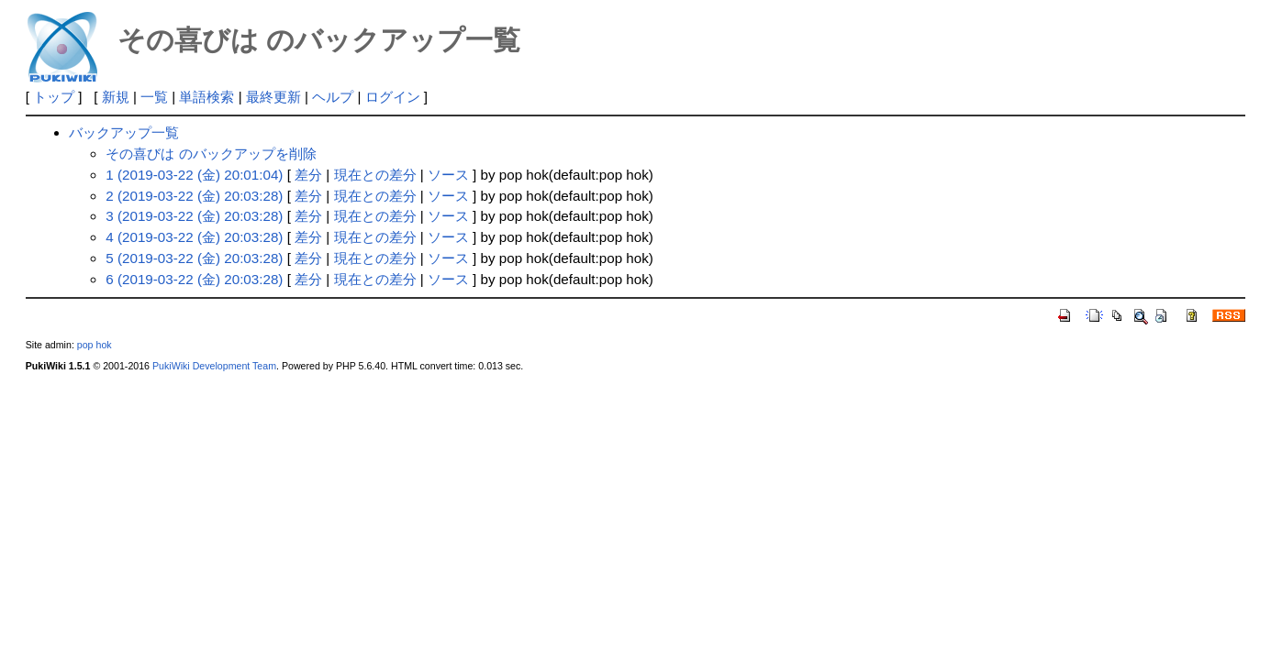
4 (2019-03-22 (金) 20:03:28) (194, 237)
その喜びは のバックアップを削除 (211, 153)
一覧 (154, 96)
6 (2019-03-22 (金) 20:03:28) (194, 279)
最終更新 (273, 96)
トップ (53, 96)
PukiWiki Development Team (214, 365)
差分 (308, 174)
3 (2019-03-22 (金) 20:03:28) (194, 216)
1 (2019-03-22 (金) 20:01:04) (194, 174)
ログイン (392, 96)
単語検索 (206, 96)
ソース (448, 174)
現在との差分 (375, 174)
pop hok (94, 344)
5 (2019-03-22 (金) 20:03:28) (194, 258)
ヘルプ (332, 96)
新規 (115, 96)
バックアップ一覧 (124, 132)
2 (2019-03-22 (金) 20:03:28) (194, 196)
